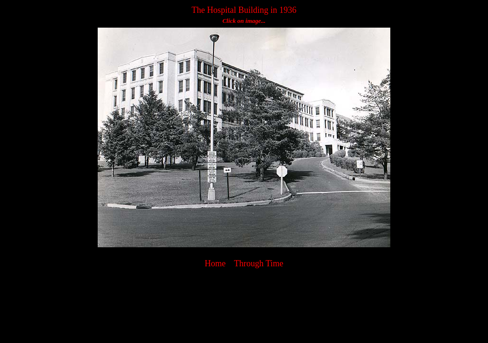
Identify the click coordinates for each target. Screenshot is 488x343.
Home (214, 263)
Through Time (259, 263)
